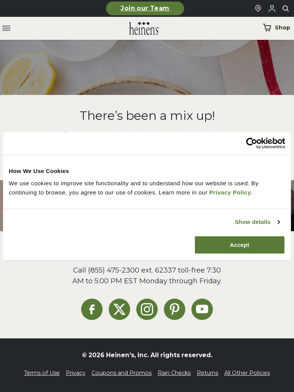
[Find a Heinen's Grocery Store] (258, 8)
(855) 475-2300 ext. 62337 (132, 270)
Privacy (75, 372)
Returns (207, 372)
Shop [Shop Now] (276, 27)
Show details (252, 222)
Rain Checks (174, 372)
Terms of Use (42, 372)
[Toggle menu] (6, 28)
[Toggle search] (285, 8)
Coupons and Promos (121, 372)
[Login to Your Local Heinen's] (271, 8)
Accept (240, 245)
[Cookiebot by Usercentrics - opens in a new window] (251, 143)
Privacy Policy (230, 192)
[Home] (138, 28)
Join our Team (145, 8)
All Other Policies (247, 372)
